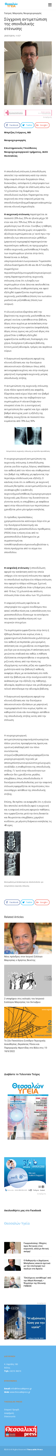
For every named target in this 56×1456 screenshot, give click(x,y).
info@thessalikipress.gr (21, 1388)
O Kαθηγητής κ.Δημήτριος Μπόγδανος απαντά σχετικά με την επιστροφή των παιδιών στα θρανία (37, 1264)
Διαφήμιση (9, 1413)
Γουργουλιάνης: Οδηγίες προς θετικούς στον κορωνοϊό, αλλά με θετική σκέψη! (36, 1247)
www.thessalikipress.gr (20, 1392)
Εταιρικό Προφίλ (11, 1409)
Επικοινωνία (9, 1416)
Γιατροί (8, 13)
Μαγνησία (17, 13)
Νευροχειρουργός (32, 13)
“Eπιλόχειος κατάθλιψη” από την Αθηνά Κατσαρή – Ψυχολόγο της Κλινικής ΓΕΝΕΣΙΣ (37, 1282)
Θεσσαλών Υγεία (17, 1223)
